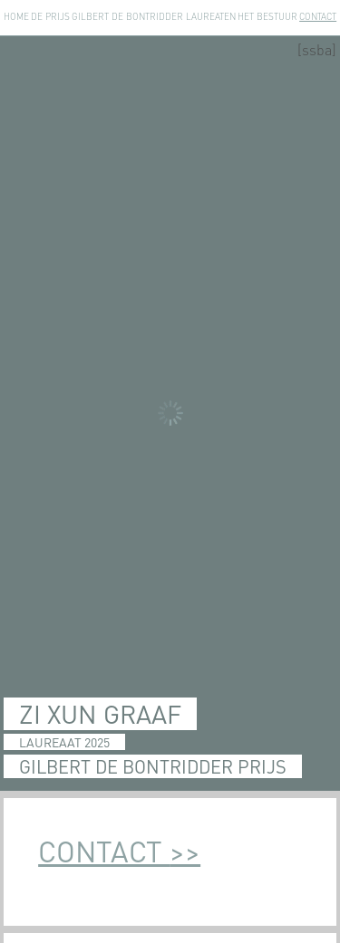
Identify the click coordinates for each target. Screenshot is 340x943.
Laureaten (211, 16)
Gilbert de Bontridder (127, 16)
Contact (317, 16)
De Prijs (50, 16)
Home (16, 16)
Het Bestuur (267, 16)
